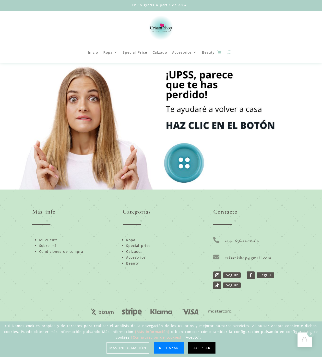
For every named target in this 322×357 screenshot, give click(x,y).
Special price (138, 245)
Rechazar (169, 347)
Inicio (93, 52)
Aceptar (201, 347)
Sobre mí (47, 245)
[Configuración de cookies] (156, 337)
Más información (127, 347)
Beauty (208, 52)
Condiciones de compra (61, 251)
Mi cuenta (48, 240)
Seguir (232, 275)
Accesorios (181, 52)
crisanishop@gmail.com (248, 257)
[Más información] (152, 331)
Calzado (160, 52)
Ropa (107, 52)
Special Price (135, 52)
